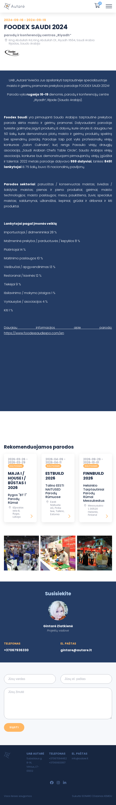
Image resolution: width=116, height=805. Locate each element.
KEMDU (108, 796)
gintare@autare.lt (76, 650)
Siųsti (14, 727)
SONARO (86, 796)
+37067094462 (58, 758)
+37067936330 (16, 650)
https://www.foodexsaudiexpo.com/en (34, 333)
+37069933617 (57, 762)
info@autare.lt (80, 758)
